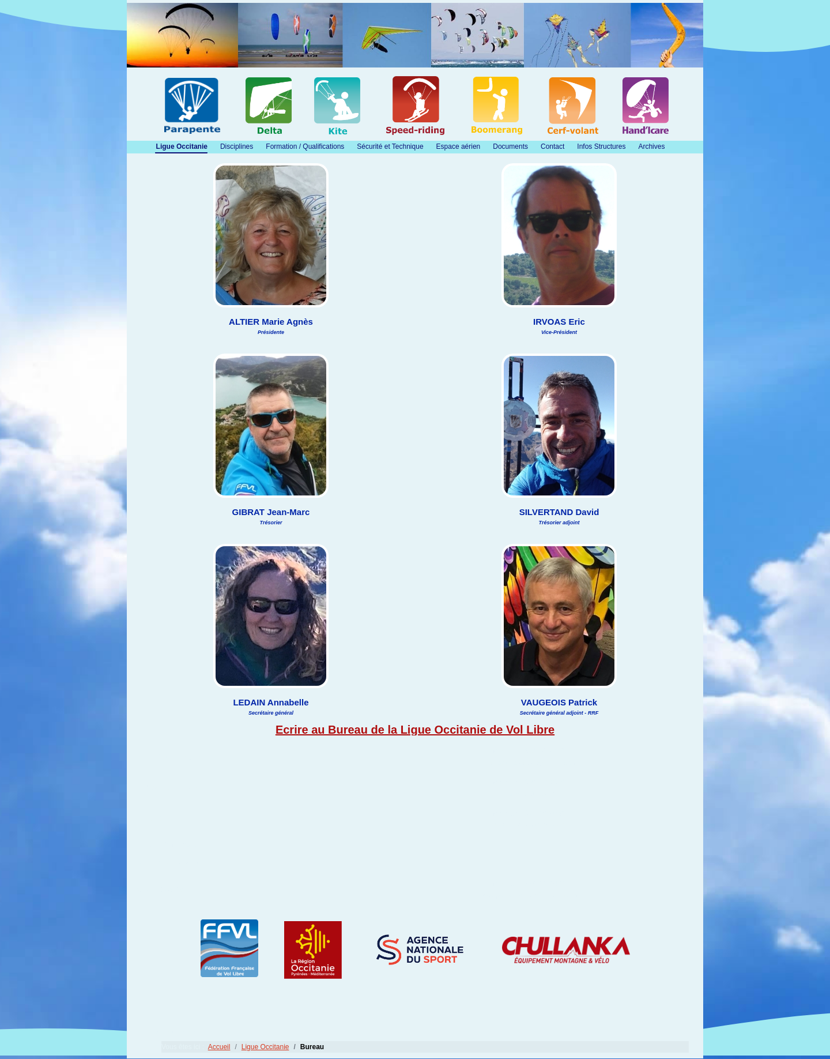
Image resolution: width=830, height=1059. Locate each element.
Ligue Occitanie (181, 146)
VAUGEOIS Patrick (167, 889)
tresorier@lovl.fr (529, 794)
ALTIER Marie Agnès (170, 757)
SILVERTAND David (169, 864)
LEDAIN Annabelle (167, 844)
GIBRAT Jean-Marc (168, 788)
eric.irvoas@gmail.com (529, 825)
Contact (552, 146)
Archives (651, 146)
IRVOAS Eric (157, 819)
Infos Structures (601, 146)
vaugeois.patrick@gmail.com (530, 895)
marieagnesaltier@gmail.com (530, 762)
